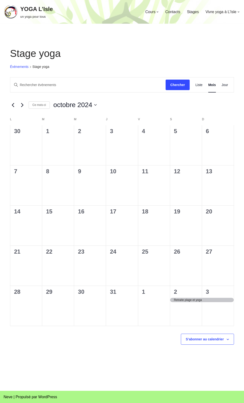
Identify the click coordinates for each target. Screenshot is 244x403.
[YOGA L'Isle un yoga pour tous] (28, 11)
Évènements (19, 67)
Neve (8, 397)
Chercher (177, 85)
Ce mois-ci (39, 105)
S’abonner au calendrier (205, 339)
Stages (193, 12)
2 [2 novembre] (175, 292)
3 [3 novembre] (207, 292)
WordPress (47, 397)
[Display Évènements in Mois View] (212, 85)
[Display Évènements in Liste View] (199, 85)
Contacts (172, 12)
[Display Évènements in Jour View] (225, 85)
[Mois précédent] (13, 105)
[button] (157, 12)
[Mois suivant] (22, 105)
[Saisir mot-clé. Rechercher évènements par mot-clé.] (88, 85)
